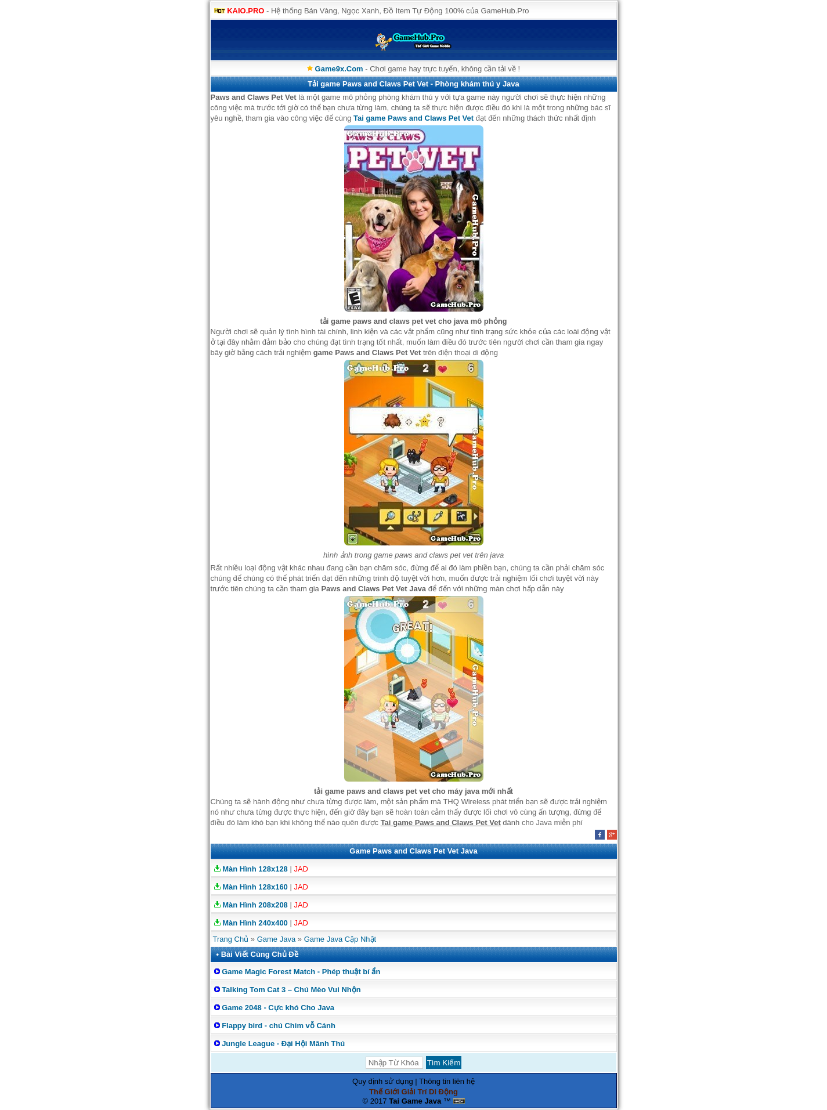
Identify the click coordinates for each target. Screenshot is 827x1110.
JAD (301, 869)
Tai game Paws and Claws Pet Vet (413, 118)
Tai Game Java (415, 1101)
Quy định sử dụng (382, 1081)
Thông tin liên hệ (447, 1081)
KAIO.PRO (245, 10)
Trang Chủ (231, 939)
